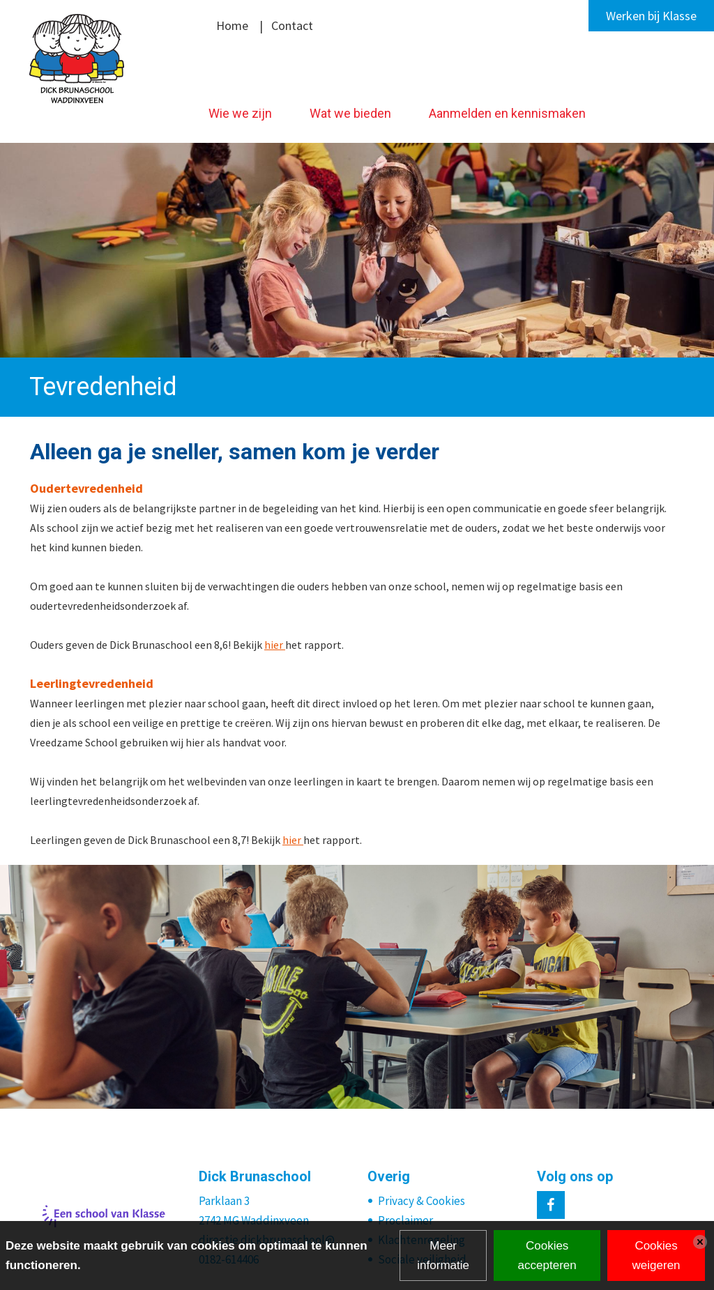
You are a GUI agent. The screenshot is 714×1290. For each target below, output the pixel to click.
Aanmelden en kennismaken (507, 113)
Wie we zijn (240, 113)
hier (274, 645)
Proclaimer (405, 1220)
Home (232, 25)
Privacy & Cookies (421, 1200)
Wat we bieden (350, 113)
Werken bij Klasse (651, 16)
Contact (292, 25)
